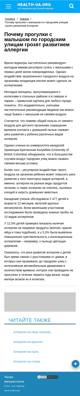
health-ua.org (38, 6)
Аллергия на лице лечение (32, 332)
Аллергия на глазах (27, 361)
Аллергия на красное (28, 342)
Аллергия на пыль (26, 351)
